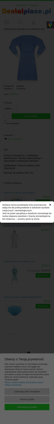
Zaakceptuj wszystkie (27, 407)
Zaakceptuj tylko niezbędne (27, 391)
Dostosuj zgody (27, 399)
